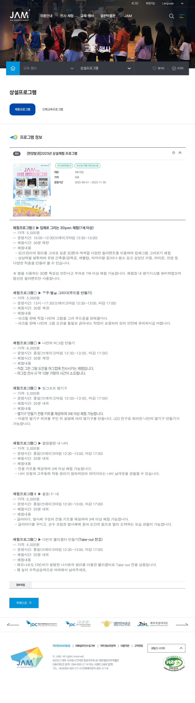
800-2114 (101, 688)
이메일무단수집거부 (85, 665)
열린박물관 (107, 16)
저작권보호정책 (107, 665)
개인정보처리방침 (61, 665)
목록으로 (23, 623)
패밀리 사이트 (167, 668)
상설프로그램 (106, 68)
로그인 (135, 3)
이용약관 (124, 665)
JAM (128, 16)
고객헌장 (138, 665)
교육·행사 (87, 16)
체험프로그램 (27, 108)
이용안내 (46, 16)
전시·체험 (67, 16)
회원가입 (150, 3)
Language (173, 3)
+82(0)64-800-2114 (69, 688)
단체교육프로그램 (56, 108)
